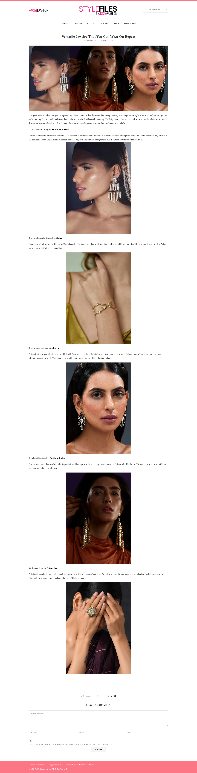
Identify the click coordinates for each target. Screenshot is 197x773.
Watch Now (130, 23)
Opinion (104, 23)
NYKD (116, 23)
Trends (64, 23)
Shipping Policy (55, 765)
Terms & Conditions (37, 765)
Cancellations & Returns (75, 765)
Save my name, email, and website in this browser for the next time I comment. (71, 744)
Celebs (91, 23)
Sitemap (92, 765)
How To (78, 23)
